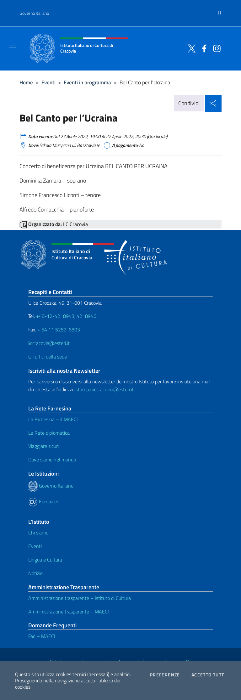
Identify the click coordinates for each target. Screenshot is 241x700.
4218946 (86, 316)
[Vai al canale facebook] (202, 48)
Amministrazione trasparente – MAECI (68, 611)
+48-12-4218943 (54, 316)
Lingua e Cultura (45, 559)
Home (26, 82)
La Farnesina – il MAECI (53, 419)
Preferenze (165, 675)
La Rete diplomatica (49, 433)
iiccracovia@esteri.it (49, 343)
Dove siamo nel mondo (52, 459)
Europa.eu (43, 501)
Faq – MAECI (41, 636)
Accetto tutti (208, 675)
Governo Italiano (34, 13)
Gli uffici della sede (47, 356)
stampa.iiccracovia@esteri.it (105, 389)
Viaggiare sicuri (43, 446)
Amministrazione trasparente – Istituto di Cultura (79, 598)
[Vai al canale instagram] (215, 48)
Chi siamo (38, 532)
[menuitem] (220, 10)
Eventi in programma (87, 82)
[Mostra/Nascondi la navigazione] (12, 48)
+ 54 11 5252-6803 (58, 329)
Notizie (35, 573)
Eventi (48, 82)
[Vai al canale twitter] (190, 48)
